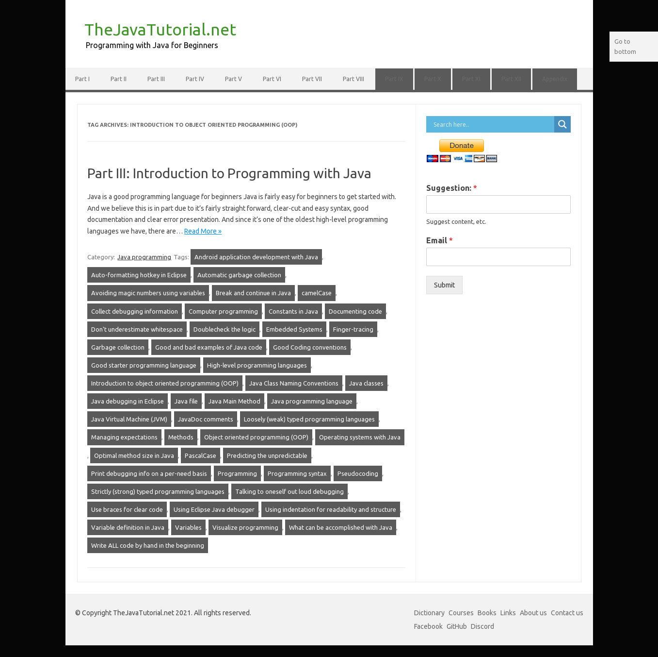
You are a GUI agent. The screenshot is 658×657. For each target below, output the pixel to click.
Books (487, 613)
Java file (186, 401)
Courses (461, 613)
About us (533, 613)
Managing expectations (124, 437)
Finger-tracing (353, 329)
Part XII (511, 79)
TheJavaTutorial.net (160, 29)
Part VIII (353, 79)
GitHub (457, 626)
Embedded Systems (294, 329)
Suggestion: (451, 188)
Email (439, 240)
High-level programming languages (257, 365)
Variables (188, 527)
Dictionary (429, 613)
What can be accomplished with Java (340, 527)
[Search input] (492, 124)
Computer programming (223, 311)
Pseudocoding (357, 473)
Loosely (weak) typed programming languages (309, 419)
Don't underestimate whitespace (137, 329)
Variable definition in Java (127, 527)
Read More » (203, 231)
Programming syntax (297, 473)
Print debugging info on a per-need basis (149, 473)
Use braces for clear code (127, 509)
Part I (82, 79)
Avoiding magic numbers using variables (148, 292)
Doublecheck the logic (224, 329)
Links (508, 613)
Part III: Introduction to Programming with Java (229, 173)
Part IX (394, 79)
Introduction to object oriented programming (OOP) (165, 383)
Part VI (272, 79)
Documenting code (355, 311)
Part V (233, 79)
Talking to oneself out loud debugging (289, 491)
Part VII (312, 79)
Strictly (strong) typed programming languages (158, 491)
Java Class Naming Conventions (293, 383)
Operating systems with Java (360, 437)
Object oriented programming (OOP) (256, 437)
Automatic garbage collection (239, 274)
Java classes (366, 383)
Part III (156, 79)
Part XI (471, 79)
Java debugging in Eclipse (127, 401)
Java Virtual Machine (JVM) (129, 419)
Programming (237, 473)
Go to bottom (625, 46)
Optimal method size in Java (134, 455)
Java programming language (312, 401)
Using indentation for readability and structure (330, 509)
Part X (432, 79)
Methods (180, 437)
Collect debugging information (134, 311)
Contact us (567, 613)
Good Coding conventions (310, 347)
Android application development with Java (256, 256)
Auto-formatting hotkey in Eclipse (139, 274)
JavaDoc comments (205, 419)
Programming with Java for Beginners (152, 45)
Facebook (428, 626)
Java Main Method (234, 401)
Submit (444, 285)
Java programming (144, 256)
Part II (119, 79)
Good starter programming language (143, 365)
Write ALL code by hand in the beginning (147, 545)
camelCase (317, 292)
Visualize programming (245, 527)
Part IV (195, 79)
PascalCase (200, 455)
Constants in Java (293, 311)
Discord (482, 626)
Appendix (554, 79)
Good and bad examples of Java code (208, 347)
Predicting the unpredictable (267, 455)
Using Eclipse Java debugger (214, 509)
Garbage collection (117, 347)
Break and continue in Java (253, 292)
